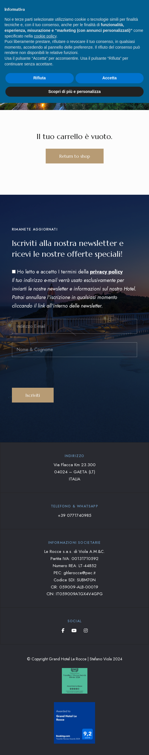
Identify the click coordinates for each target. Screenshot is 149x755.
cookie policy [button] (45, 36)
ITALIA (74, 479)
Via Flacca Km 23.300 (75, 465)
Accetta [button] (109, 78)
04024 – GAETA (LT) (74, 472)
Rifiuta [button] (39, 78)
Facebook (63, 630)
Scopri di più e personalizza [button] (74, 91)
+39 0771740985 (74, 515)
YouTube (74, 630)
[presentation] (55, 377)
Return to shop (74, 156)
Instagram (86, 630)
